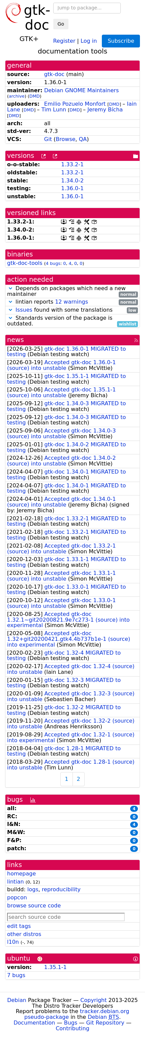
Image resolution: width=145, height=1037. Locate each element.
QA (83, 139)
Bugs (71, 1022)
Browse (65, 139)
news (15, 340)
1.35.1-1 (55, 967)
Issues (24, 310)
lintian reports (72, 302)
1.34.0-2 (72, 180)
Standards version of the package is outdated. (72, 321)
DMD (34, 96)
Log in (89, 40)
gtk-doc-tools (24, 263)
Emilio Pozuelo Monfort (75, 104)
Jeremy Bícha (105, 109)
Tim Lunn (53, 109)
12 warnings (71, 302)
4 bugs (53, 263)
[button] (10, 288)
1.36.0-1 (72, 188)
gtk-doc (54, 74)
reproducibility (61, 889)
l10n (13, 942)
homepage (21, 873)
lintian (15, 881)
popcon (17, 897)
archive (17, 96)
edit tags (19, 926)
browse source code (34, 905)
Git (48, 139)
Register (64, 40)
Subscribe (121, 41)
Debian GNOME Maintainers (81, 90)
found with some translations (72, 310)
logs (32, 889)
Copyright (93, 1000)
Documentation (34, 1022)
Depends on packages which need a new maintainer (72, 291)
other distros (24, 934)
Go (61, 24)
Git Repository (105, 1022)
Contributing (72, 1028)
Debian (16, 1000)
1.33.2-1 (72, 164)
